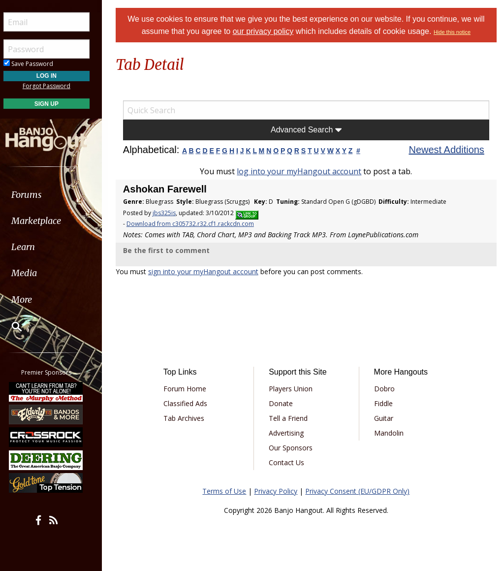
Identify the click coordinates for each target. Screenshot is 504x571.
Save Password (37, 64)
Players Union (293, 388)
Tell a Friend (290, 418)
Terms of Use (226, 491)
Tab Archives (186, 418)
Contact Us (288, 462)
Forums (36, 194)
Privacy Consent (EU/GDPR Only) (359, 491)
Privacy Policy (277, 491)
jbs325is (166, 213)
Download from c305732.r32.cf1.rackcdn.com (192, 224)
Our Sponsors (293, 447)
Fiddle (384, 403)
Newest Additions (447, 149)
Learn (32, 247)
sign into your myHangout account (206, 271)
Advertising (288, 433)
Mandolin (389, 433)
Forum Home (187, 388)
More (31, 299)
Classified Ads (188, 403)
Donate (283, 403)
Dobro (385, 388)
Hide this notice (453, 32)
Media (33, 273)
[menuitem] (55, 195)
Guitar (384, 418)
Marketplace (45, 220)
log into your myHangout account (300, 171)
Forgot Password (55, 86)
